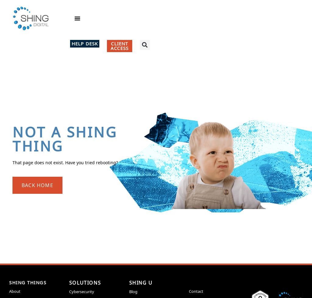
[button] (77, 18)
